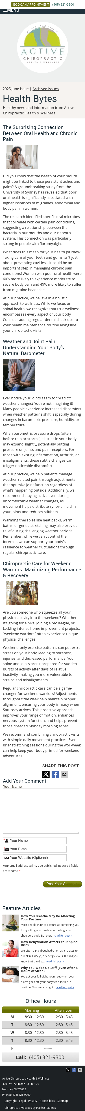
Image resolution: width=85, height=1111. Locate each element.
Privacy (32, 1100)
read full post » (63, 935)
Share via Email (65, 774)
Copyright (10, 1100)
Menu (11, 10)
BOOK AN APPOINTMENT (31, 4)
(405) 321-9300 (63, 4)
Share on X (46, 774)
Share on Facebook (56, 774)
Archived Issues (46, 88)
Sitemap (62, 1100)
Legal (22, 1100)
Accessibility (47, 1100)
